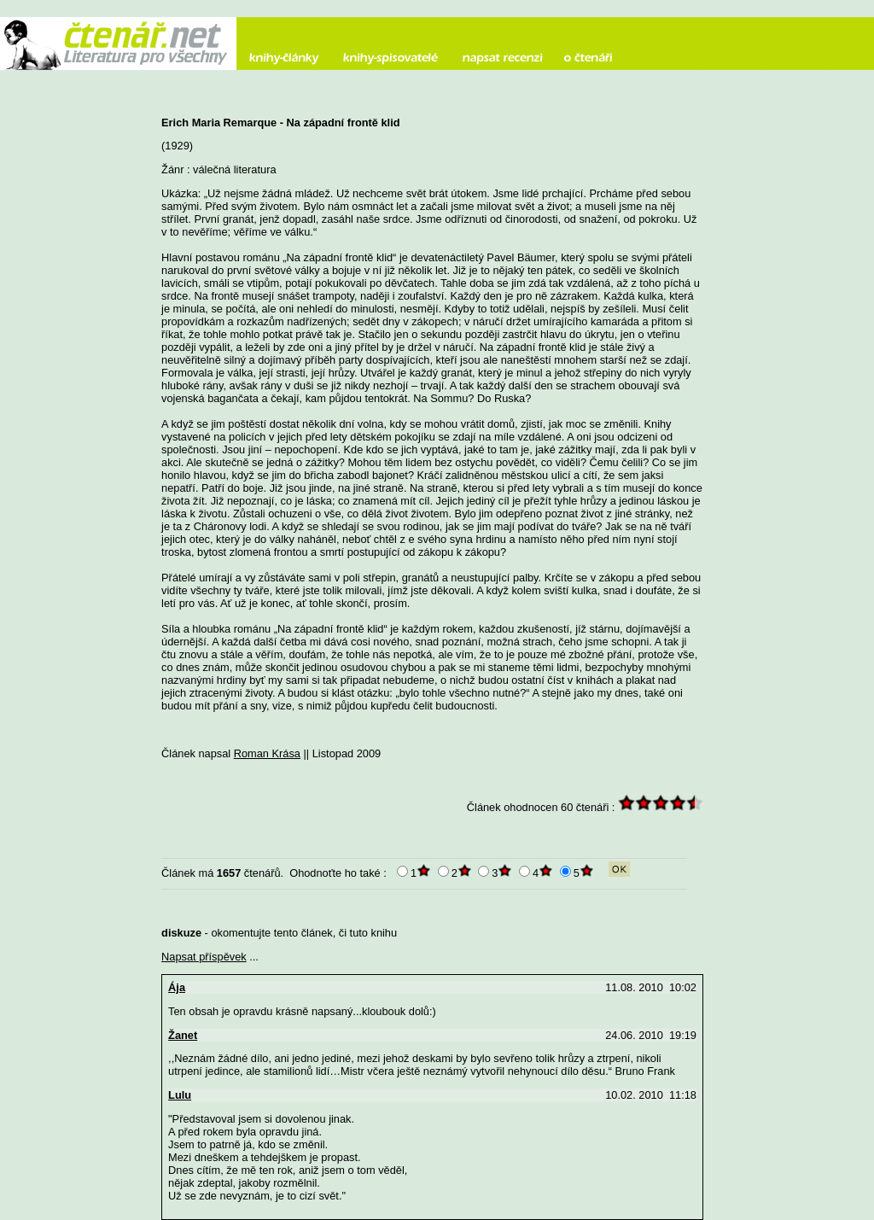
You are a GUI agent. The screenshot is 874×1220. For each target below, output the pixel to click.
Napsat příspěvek (204, 956)
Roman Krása (267, 753)
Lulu (179, 1095)
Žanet (182, 1035)
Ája (176, 987)
